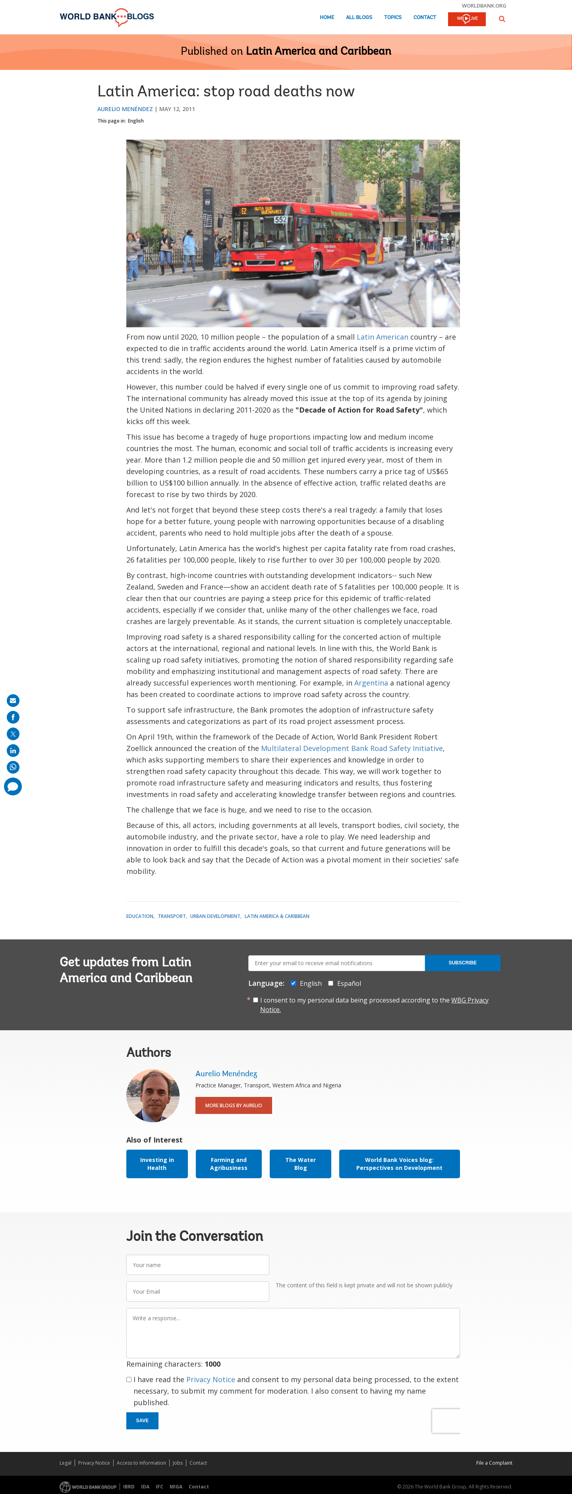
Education (139, 916)
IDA (145, 1486)
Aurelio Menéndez (125, 109)
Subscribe (462, 963)
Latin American (382, 337)
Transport (172, 916)
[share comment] (13, 786)
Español (349, 983)
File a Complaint (494, 1462)
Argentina (371, 682)
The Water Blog (300, 1163)
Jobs (178, 1462)
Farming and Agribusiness (228, 1163)
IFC (159, 1486)
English (136, 120)
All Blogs (359, 17)
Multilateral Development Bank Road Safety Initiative (352, 748)
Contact (425, 17)
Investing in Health (157, 1163)
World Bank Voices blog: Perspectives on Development (399, 1163)
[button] (502, 18)
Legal (66, 1462)
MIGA (176, 1486)
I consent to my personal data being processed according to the (374, 1005)
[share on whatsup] (13, 767)
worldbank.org (484, 5)
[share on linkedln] (13, 750)
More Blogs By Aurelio (233, 1105)
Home (327, 17)
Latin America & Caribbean (277, 916)
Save (142, 1420)
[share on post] (13, 734)
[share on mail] (13, 700)
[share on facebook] (13, 717)
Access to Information (141, 1462)
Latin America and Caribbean (318, 52)
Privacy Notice (210, 1379)
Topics (393, 17)
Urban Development (215, 916)
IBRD (129, 1486)
